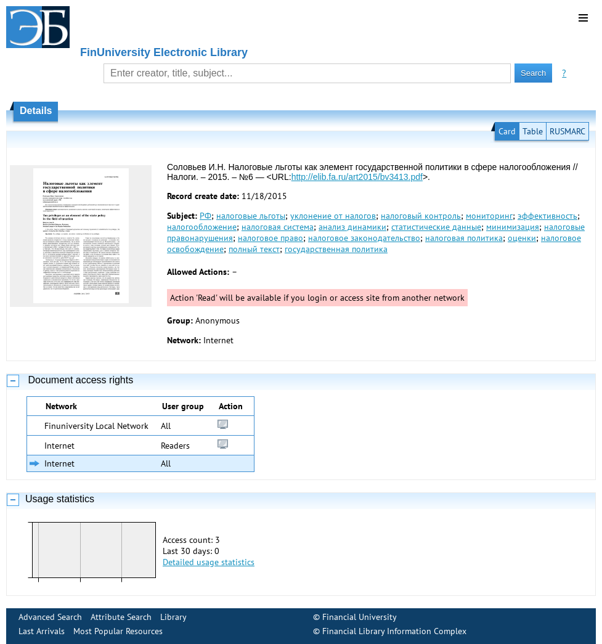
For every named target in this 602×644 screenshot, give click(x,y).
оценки (522, 237)
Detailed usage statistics (208, 562)
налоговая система (278, 226)
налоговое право (270, 237)
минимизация (512, 226)
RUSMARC (567, 131)
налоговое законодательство (364, 237)
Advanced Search (50, 616)
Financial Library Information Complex (394, 631)
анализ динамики (352, 226)
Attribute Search (121, 616)
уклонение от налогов (333, 215)
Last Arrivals (41, 631)
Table (533, 131)
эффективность (547, 215)
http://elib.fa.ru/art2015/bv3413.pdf (357, 177)
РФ (205, 215)
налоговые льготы (250, 215)
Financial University (359, 616)
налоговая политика (464, 237)
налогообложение (202, 226)
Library (173, 616)
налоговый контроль (421, 215)
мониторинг (489, 215)
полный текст (254, 249)
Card (507, 131)
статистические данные (436, 226)
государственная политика (336, 249)
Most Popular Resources (118, 631)
